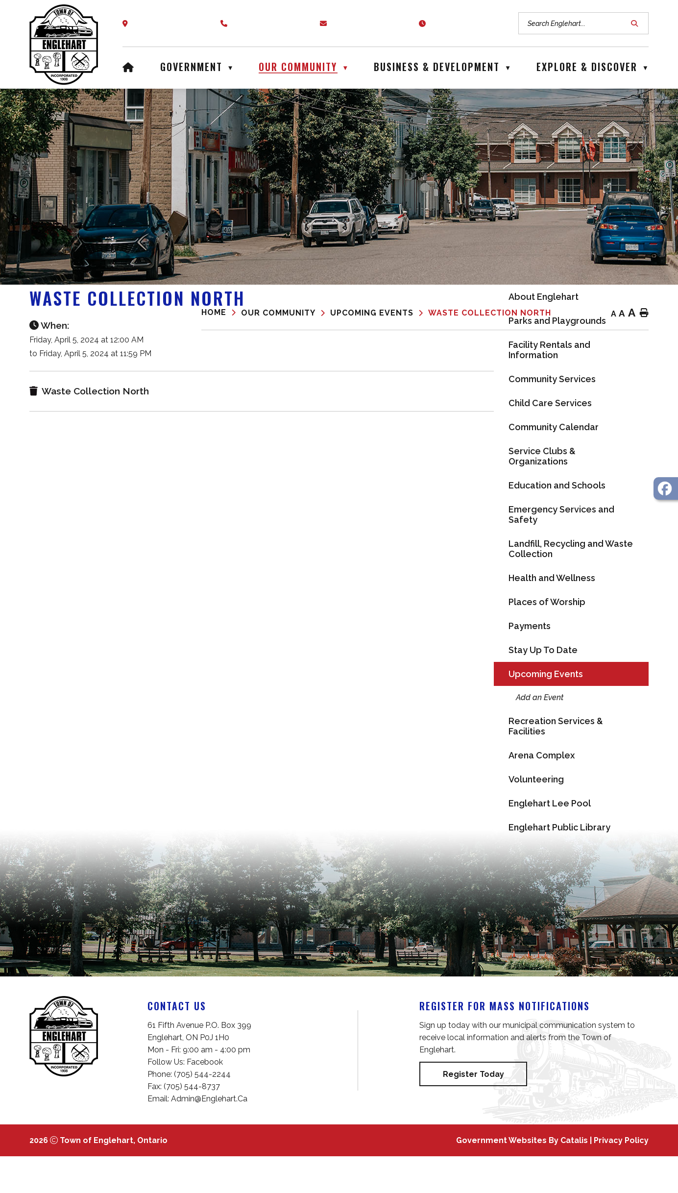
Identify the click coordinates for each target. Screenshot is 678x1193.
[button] (636, 23)
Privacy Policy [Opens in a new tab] (621, 1177)
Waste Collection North (489, 312)
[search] (578, 23)
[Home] (128, 65)
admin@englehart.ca (209, 1135)
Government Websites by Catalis (522, 1177)
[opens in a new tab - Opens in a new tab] (666, 488)
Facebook (205, 1098)
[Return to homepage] (221, 313)
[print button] (644, 313)
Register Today (473, 1111)
